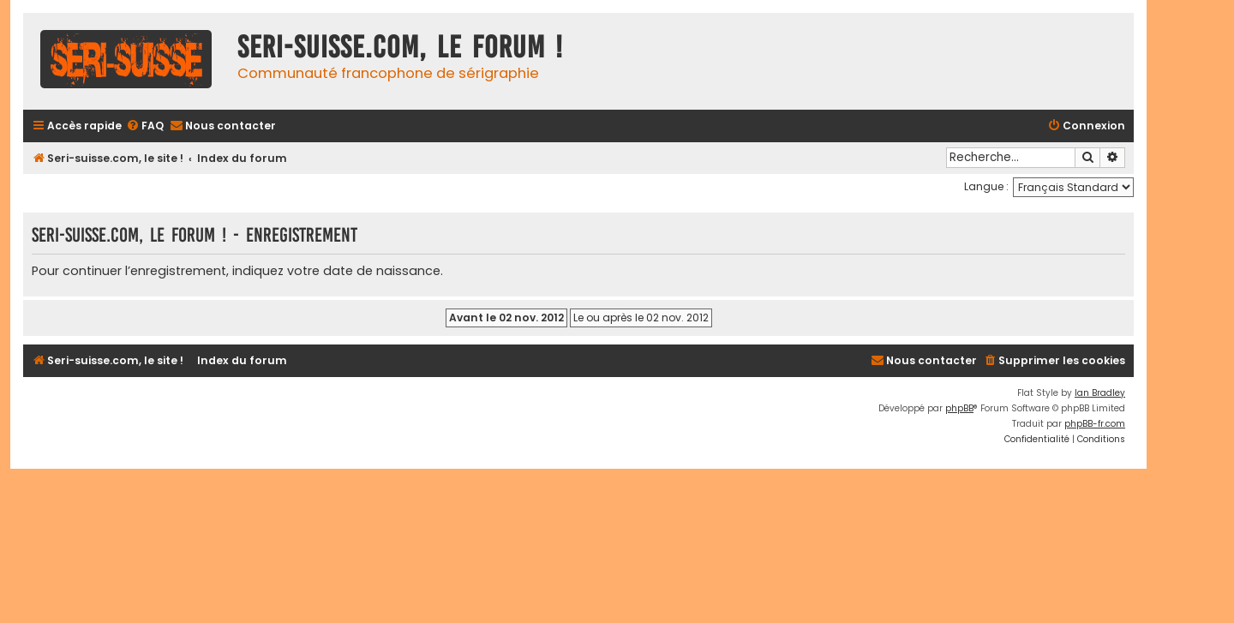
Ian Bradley (1100, 392)
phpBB (959, 408)
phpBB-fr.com (1094, 423)
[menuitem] (145, 126)
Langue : (986, 186)
